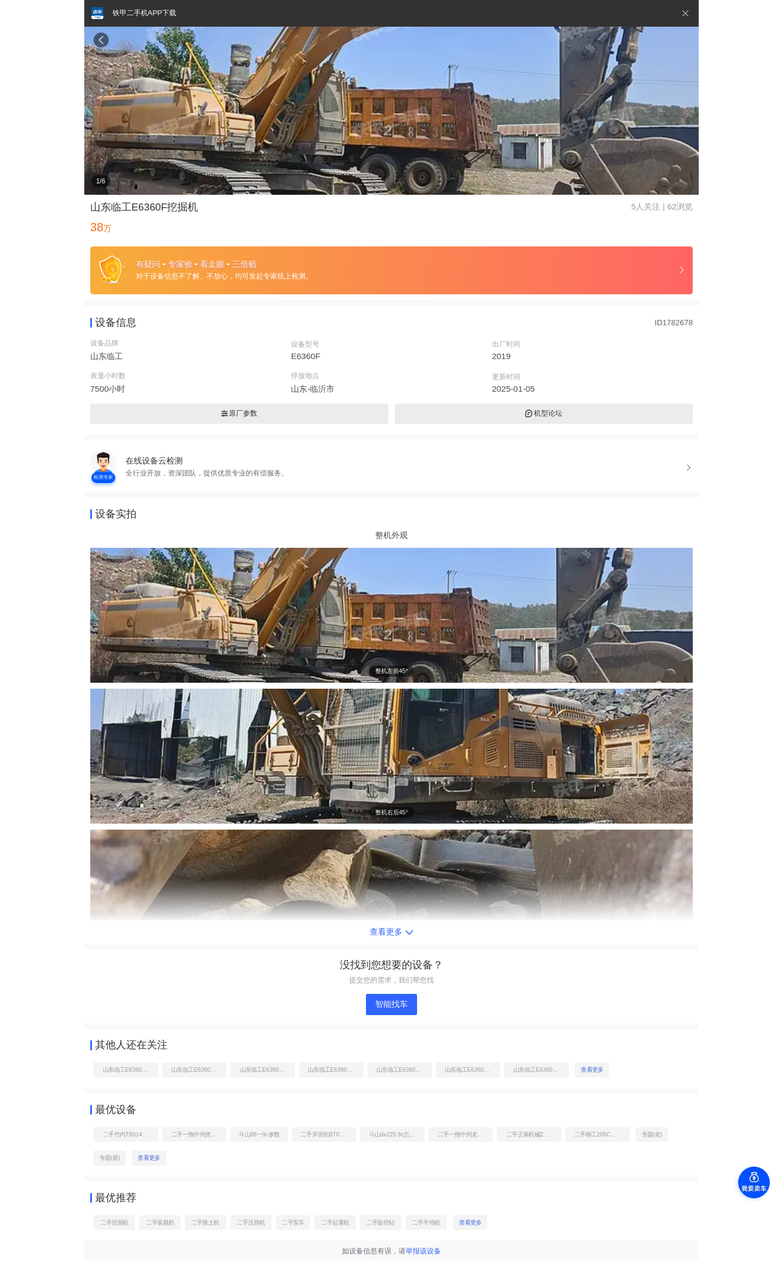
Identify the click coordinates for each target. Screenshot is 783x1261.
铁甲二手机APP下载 (144, 13)
